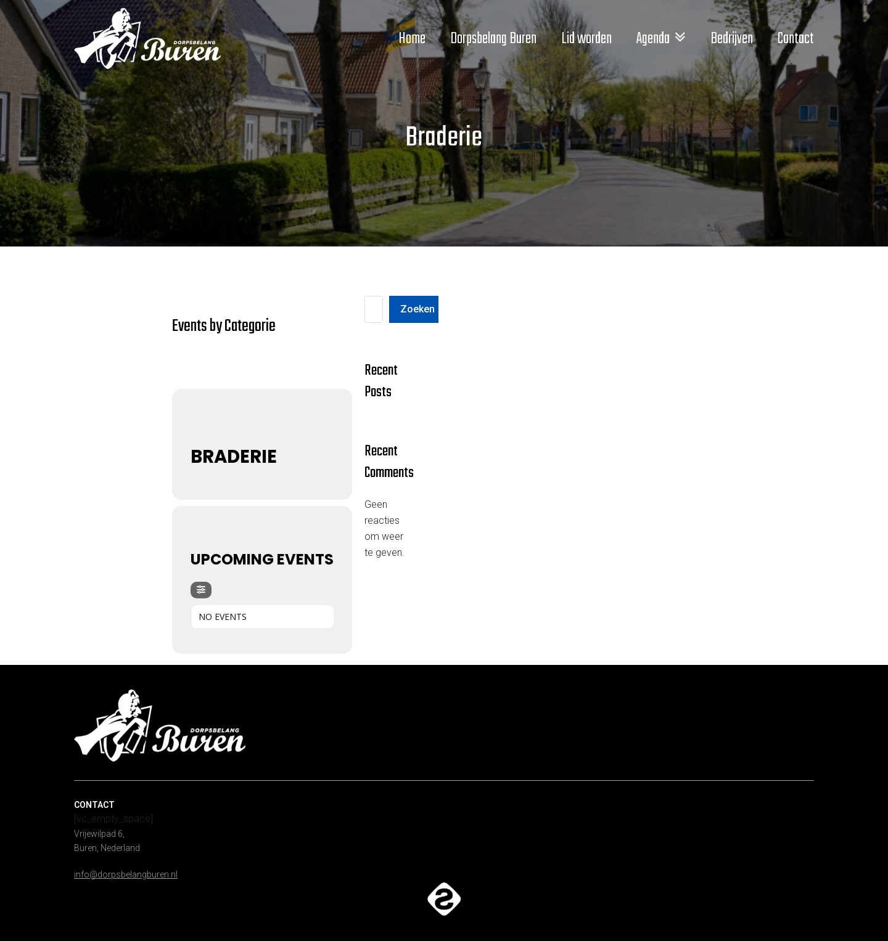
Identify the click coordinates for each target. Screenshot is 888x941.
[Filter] (201, 590)
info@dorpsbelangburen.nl (126, 874)
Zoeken (417, 309)
